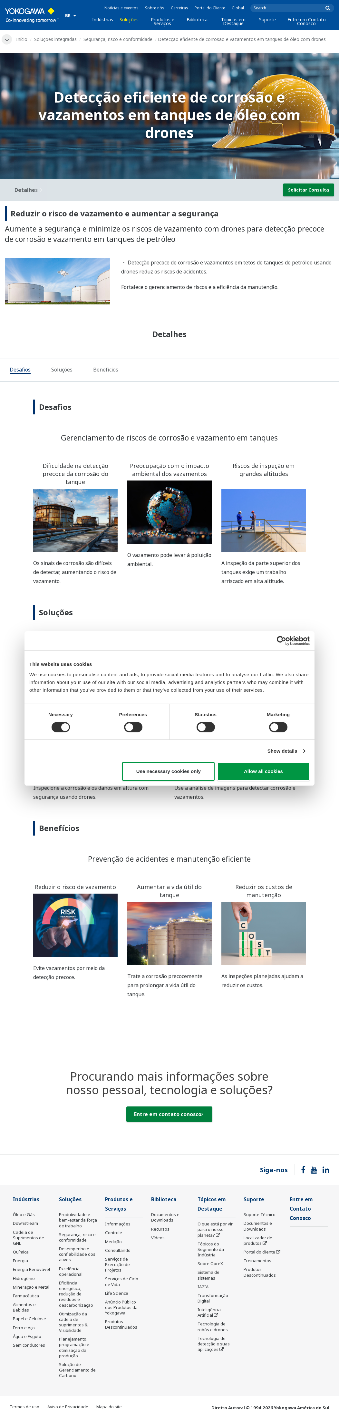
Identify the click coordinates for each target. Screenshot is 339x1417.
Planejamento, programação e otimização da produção (74, 1347)
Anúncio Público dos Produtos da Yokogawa (121, 1307)
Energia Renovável (31, 1269)
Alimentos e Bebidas (24, 1307)
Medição (113, 1241)
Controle (113, 1232)
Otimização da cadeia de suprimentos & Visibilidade (73, 1322)
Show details (282, 751)
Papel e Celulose (29, 1319)
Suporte (267, 19)
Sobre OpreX (210, 1263)
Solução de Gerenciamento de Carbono (77, 1370)
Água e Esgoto (27, 1336)
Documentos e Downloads (165, 1217)
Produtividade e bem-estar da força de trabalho (78, 1220)
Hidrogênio (24, 1278)
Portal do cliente (259, 1252)
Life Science (116, 1293)
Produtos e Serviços (162, 21)
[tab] (20, 370)
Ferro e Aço (24, 1328)
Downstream (25, 1223)
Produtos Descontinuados (121, 1324)
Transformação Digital (213, 1298)
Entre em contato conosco (168, 1114)
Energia (20, 1260)
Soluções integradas (55, 39)
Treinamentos (257, 1260)
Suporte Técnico (260, 1214)
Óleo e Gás (24, 1214)
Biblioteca (197, 19)
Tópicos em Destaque (233, 21)
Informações (118, 1224)
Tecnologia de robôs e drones (213, 1326)
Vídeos (158, 1238)
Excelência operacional (70, 1271)
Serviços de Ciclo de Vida (121, 1281)
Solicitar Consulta (308, 190)
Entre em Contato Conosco (306, 21)
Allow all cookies (263, 771)
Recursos (160, 1229)
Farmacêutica (26, 1296)
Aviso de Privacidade (67, 1407)
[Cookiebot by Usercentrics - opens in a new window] (281, 641)
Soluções (129, 19)
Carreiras (179, 8)
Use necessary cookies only (168, 771)
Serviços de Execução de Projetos (117, 1264)
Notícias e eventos (121, 8)
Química (21, 1252)
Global (238, 8)
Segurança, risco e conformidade (117, 39)
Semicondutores (29, 1345)
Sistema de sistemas (208, 1275)
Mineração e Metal (31, 1287)
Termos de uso (24, 1407)
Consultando (118, 1250)
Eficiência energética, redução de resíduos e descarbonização (76, 1294)
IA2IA (203, 1287)
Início (21, 39)
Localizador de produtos (258, 1240)
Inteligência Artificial (209, 1312)
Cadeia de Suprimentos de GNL (28, 1237)
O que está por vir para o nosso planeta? (215, 1229)
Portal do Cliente (210, 8)
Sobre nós (154, 8)
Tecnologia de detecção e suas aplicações (214, 1343)
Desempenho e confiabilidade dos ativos (77, 1254)
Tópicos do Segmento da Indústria (211, 1249)
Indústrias (102, 19)
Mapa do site (109, 1407)
